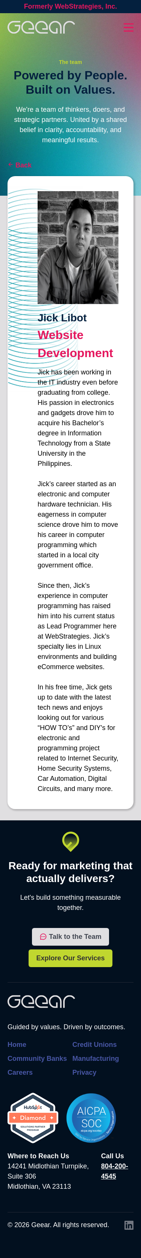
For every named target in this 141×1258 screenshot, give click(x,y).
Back (23, 165)
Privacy (85, 1072)
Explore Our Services (70, 958)
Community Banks (37, 1058)
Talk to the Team (70, 937)
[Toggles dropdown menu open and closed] (128, 27)
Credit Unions (95, 1044)
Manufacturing (96, 1058)
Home (17, 1044)
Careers (20, 1072)
